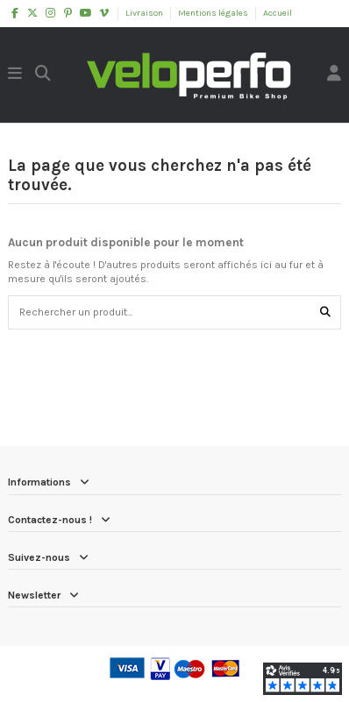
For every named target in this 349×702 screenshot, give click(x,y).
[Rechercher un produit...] (325, 312)
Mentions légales (214, 13)
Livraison (145, 13)
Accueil (277, 13)
